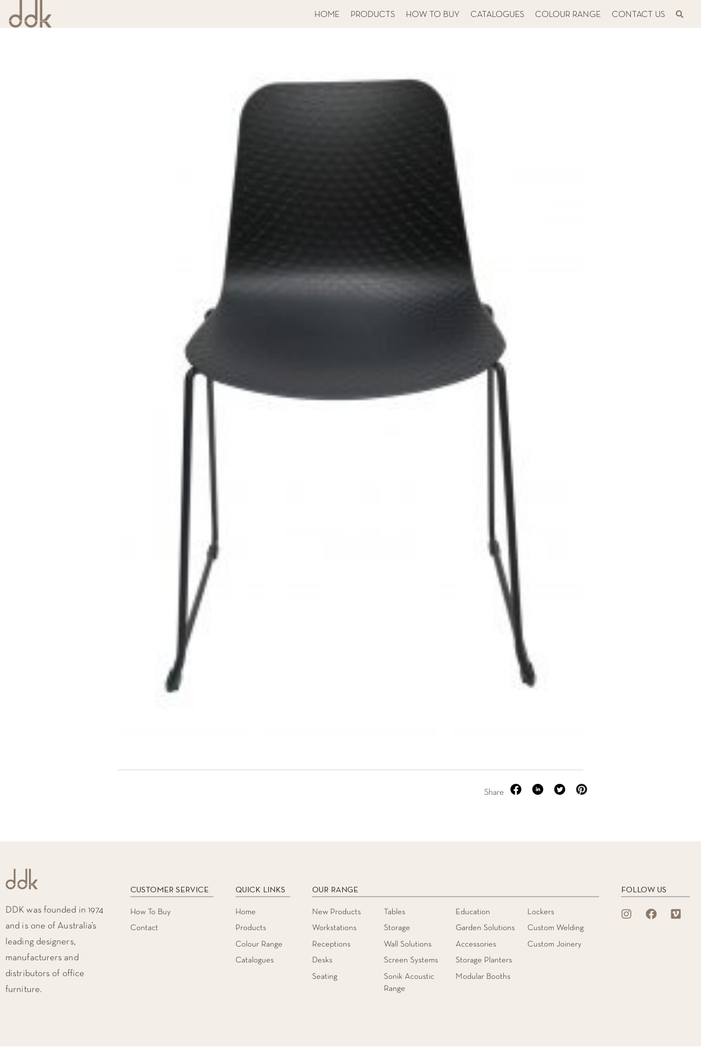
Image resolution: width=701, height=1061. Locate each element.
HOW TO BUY (432, 15)
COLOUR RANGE (568, 15)
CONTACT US (638, 15)
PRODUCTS (372, 15)
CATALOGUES (497, 15)
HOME (327, 15)
